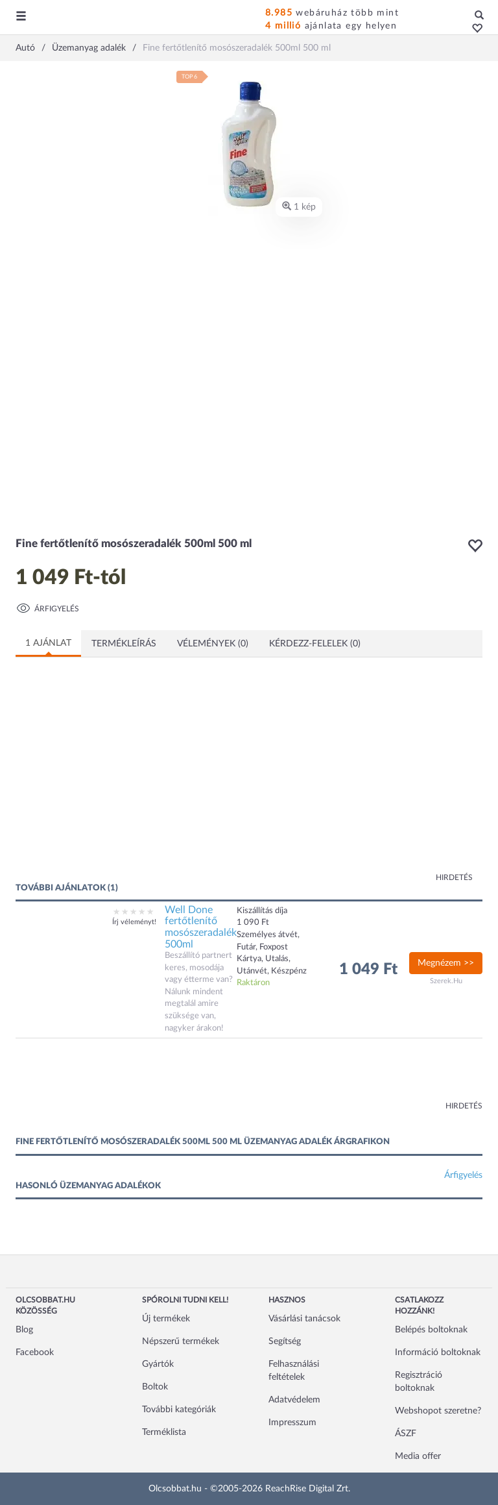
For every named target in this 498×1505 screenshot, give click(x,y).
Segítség (284, 1341)
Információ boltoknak (437, 1352)
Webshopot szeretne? (438, 1410)
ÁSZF (405, 1433)
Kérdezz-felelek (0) (315, 643)
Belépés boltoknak (431, 1329)
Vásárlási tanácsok (304, 1318)
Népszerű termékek (180, 1341)
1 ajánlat (48, 643)
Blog (24, 1329)
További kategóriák (179, 1409)
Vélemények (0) (212, 643)
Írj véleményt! (134, 921)
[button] (473, 29)
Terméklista (164, 1432)
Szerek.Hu (446, 981)
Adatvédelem (294, 1399)
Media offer (418, 1456)
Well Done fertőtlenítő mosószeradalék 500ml (201, 927)
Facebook (35, 1352)
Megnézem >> (446, 963)
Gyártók (158, 1364)
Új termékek (166, 1318)
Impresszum (292, 1422)
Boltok (155, 1386)
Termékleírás (123, 643)
